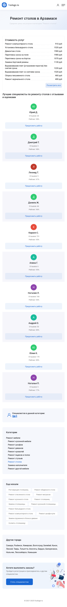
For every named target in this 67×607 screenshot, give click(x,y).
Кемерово (27, 545)
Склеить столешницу (17, 523)
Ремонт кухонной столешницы (43, 504)
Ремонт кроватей (16, 451)
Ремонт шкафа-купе (47, 514)
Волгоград (38, 545)
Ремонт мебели (13, 438)
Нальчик (10, 552)
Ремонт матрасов (43, 495)
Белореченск (51, 549)
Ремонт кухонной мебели (19, 441)
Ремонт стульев (15, 458)
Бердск (41, 549)
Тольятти (24, 549)
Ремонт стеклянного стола (19, 495)
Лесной (9, 549)
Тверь (16, 549)
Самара (9, 545)
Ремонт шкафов (15, 445)
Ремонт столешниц (42, 499)
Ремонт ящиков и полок (19, 455)
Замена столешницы (17, 504)
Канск (54, 545)
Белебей (47, 545)
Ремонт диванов (15, 448)
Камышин (32, 552)
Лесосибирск (21, 552)
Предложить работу (33, 126)
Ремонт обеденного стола (44, 490)
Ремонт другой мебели (18, 469)
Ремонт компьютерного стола (21, 514)
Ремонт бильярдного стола (19, 509)
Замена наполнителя (17, 465)
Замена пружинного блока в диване (23, 518)
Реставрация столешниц (18, 490)
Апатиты (33, 549)
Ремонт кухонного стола (18, 499)
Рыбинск (18, 545)
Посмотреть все (54, 85)
